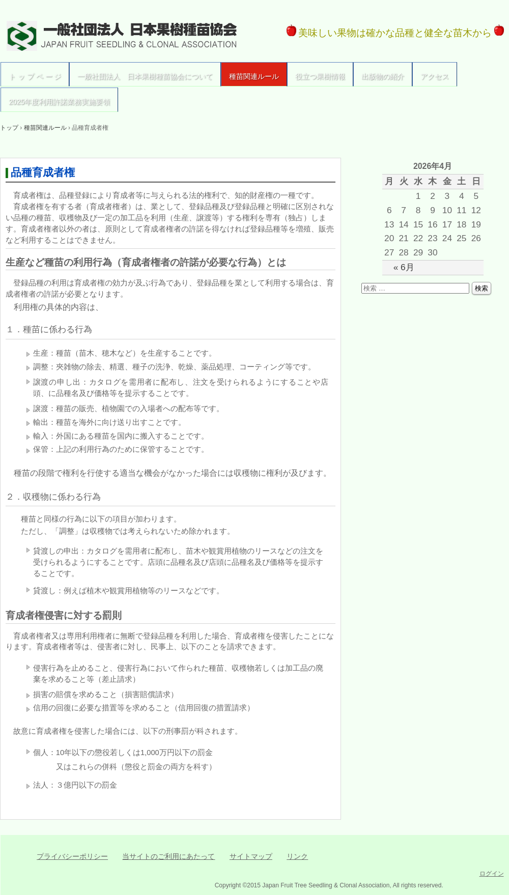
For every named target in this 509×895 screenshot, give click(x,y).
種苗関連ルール (254, 76)
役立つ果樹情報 (320, 76)
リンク (297, 856)
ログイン (491, 874)
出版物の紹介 (382, 76)
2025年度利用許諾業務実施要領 (59, 102)
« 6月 (403, 267)
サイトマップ (251, 856)
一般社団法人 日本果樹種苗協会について (145, 76)
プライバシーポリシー (72, 856)
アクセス (434, 76)
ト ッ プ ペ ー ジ (35, 76)
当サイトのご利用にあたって (168, 856)
